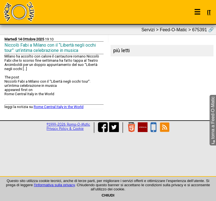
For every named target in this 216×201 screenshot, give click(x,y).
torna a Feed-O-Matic (212, 120)
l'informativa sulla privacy (54, 185)
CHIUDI (108, 195)
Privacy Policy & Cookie (65, 128)
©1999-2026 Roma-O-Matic (68, 124)
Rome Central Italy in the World (59, 107)
